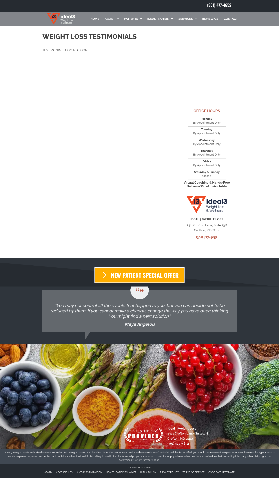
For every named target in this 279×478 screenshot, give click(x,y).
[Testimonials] (139, 311)
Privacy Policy (169, 472)
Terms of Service (194, 472)
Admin (48, 472)
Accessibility (64, 472)
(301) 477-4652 (219, 5)
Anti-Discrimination (89, 472)
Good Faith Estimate (221, 472)
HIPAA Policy (148, 472)
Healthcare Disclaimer (121, 472)
